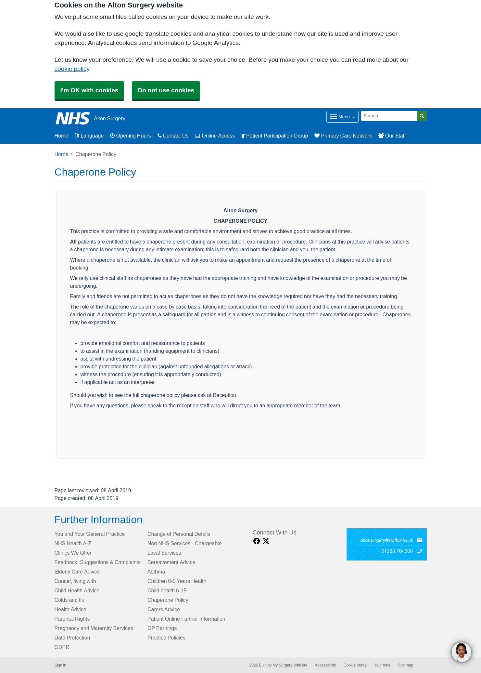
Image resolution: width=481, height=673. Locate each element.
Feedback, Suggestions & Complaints (98, 562)
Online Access (215, 135)
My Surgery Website (289, 665)
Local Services (164, 552)
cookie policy (72, 69)
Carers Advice (163, 609)
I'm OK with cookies (89, 90)
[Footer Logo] (387, 544)
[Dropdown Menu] (342, 117)
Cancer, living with (75, 581)
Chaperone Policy (167, 599)
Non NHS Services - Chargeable (184, 543)
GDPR (62, 647)
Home (62, 154)
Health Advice (70, 609)
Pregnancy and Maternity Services (94, 628)
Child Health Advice (77, 590)
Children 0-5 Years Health (176, 581)
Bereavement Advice (171, 562)
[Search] (389, 116)
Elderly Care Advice (77, 571)
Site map (405, 665)
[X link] (266, 541)
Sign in (60, 665)
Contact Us (173, 135)
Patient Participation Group (274, 135)
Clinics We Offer (73, 552)
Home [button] (62, 135)
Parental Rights (72, 618)
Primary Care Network (343, 135)
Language (89, 135)
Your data (382, 665)
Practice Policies (166, 637)
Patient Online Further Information (186, 618)
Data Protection (72, 637)
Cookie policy (355, 665)
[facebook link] (256, 541)
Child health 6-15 (166, 590)
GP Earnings (162, 628)
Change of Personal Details (178, 533)
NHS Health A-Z (73, 543)
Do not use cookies (166, 90)
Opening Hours (130, 135)
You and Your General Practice (90, 533)
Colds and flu (70, 599)
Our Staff (392, 135)
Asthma (156, 571)
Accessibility (325, 665)
